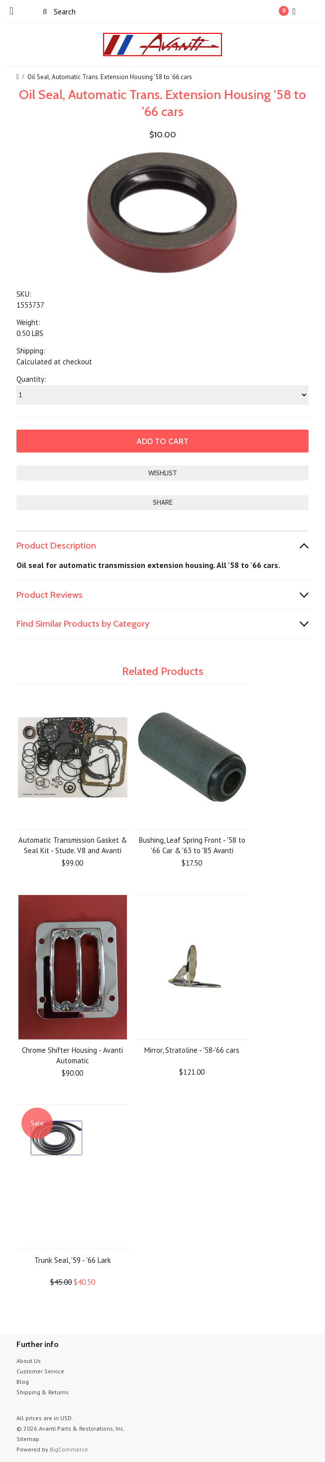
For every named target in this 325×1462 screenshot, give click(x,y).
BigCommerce (69, 1449)
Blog (22, 1381)
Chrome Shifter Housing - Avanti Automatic (72, 1055)
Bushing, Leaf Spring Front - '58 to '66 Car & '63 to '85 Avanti (192, 845)
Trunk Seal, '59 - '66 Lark (72, 1260)
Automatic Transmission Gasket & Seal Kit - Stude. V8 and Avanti (72, 845)
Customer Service (40, 1371)
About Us (28, 1360)
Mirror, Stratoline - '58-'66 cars (191, 1050)
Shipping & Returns (42, 1392)
